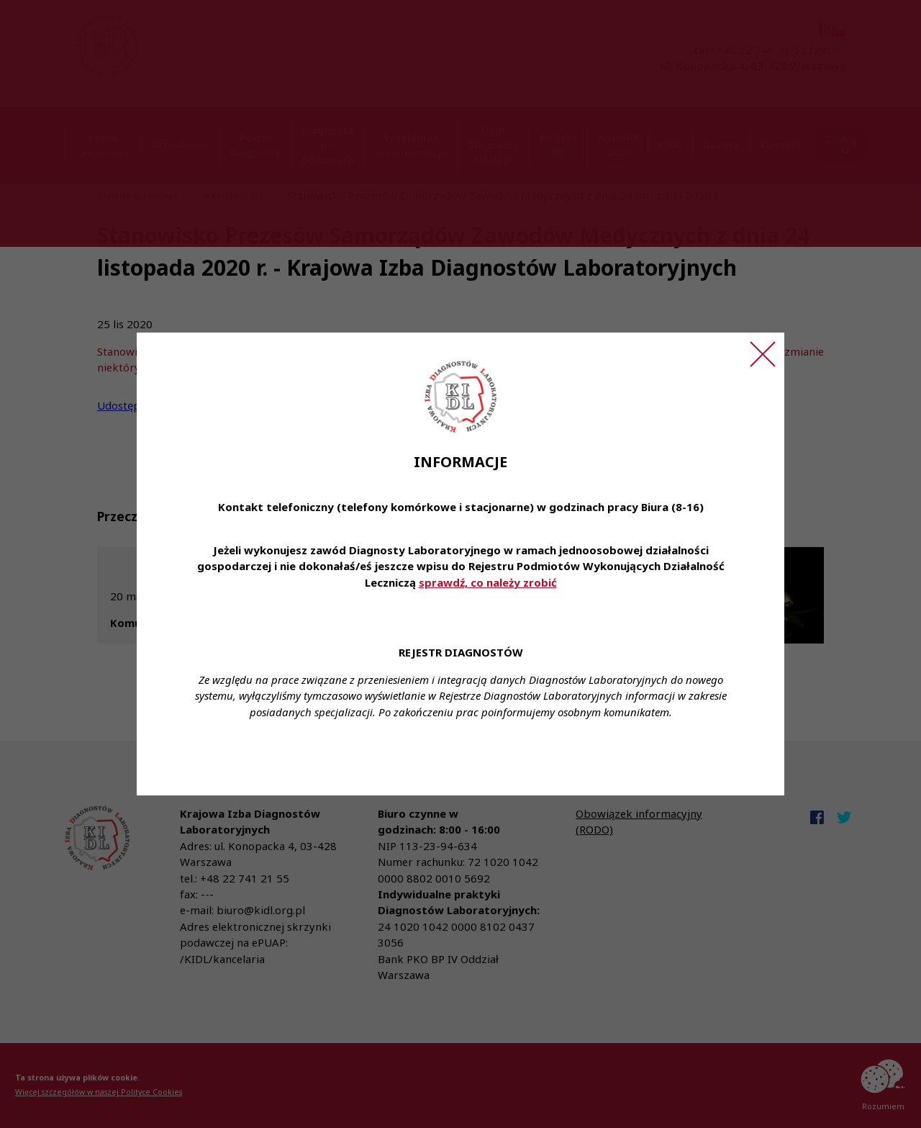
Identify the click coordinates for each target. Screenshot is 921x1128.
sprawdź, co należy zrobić (488, 582)
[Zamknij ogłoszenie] (762, 354)
